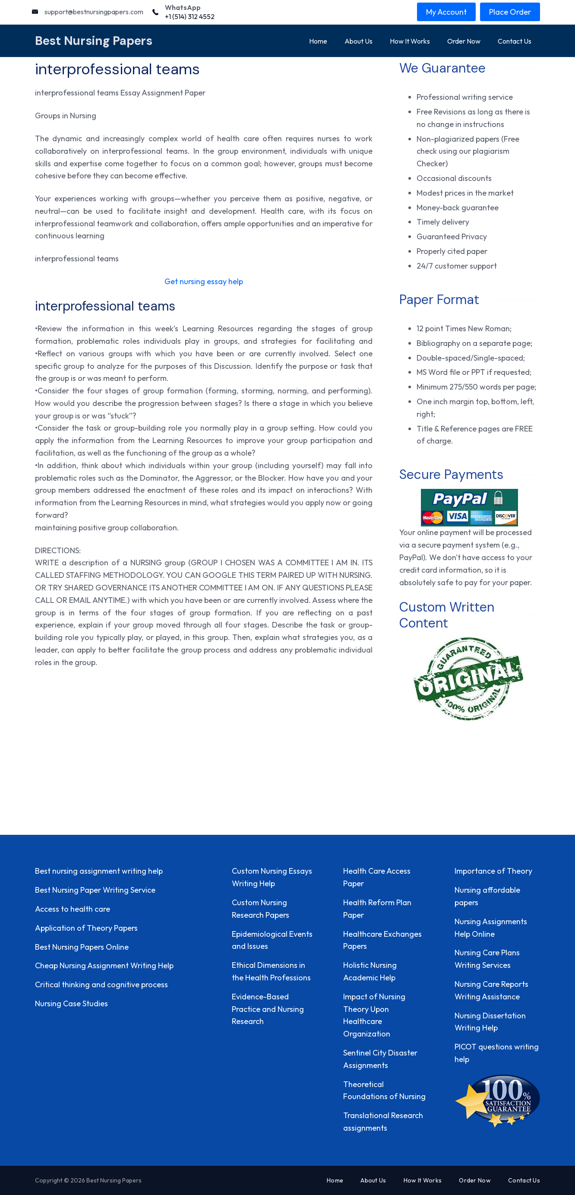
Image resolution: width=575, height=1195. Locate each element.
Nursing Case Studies (71, 1003)
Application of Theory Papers (86, 928)
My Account (446, 12)
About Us (358, 41)
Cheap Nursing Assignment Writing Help (104, 965)
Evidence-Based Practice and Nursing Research (268, 1009)
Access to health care (72, 909)
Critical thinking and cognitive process (101, 984)
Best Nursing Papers (93, 41)
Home (318, 41)
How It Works (410, 41)
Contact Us (514, 41)
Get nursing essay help (203, 281)
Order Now (463, 41)
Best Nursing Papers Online (82, 947)
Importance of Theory (493, 871)
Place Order (510, 12)
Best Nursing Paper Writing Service (95, 890)
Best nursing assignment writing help (99, 871)
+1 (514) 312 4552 (190, 16)
